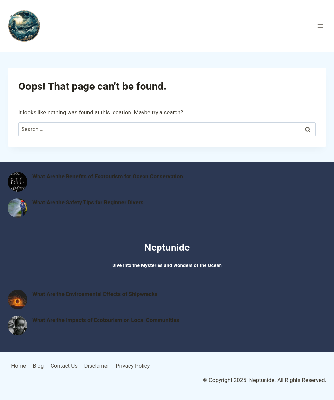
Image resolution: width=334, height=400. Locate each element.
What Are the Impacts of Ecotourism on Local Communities (105, 320)
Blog (38, 365)
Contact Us (64, 365)
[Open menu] (320, 26)
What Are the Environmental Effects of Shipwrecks (95, 294)
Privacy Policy (133, 365)
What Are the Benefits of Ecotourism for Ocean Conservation (107, 176)
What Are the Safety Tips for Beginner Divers (88, 202)
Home (18, 365)
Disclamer (96, 365)
